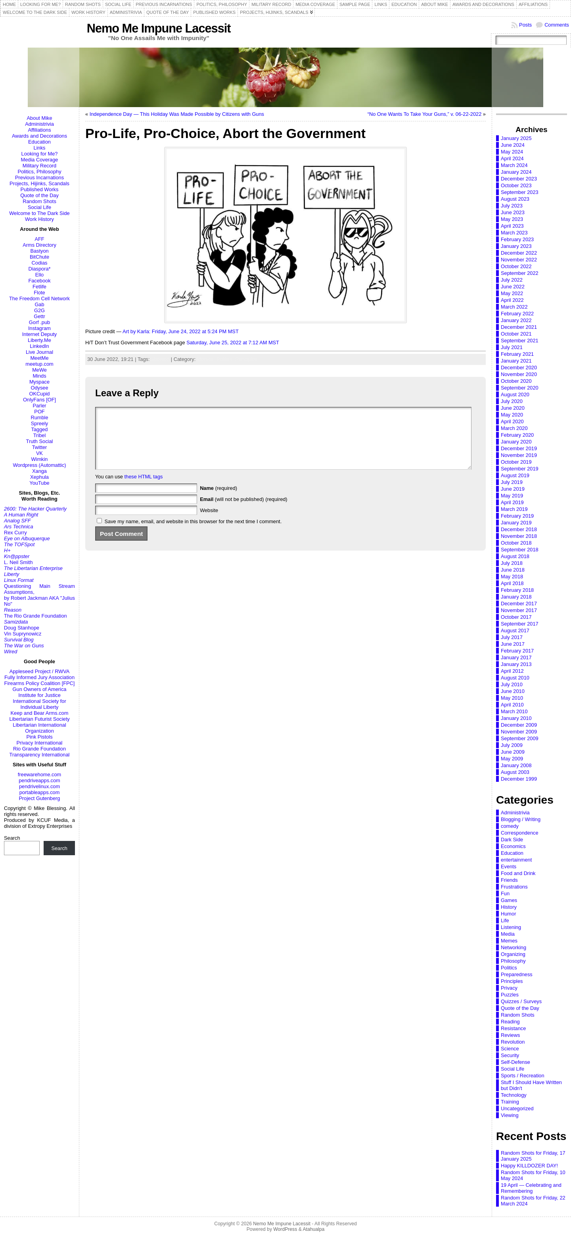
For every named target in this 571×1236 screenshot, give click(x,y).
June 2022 (513, 287)
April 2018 (512, 583)
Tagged (39, 429)
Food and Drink (518, 873)
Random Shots (39, 201)
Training (510, 1102)
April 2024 (512, 158)
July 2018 (512, 563)
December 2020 (519, 367)
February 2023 (517, 239)
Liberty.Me (39, 340)
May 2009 (512, 759)
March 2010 (514, 711)
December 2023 (519, 179)
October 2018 (516, 543)
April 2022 (512, 300)
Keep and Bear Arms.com (40, 713)
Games (509, 900)
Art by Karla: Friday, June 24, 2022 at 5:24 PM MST (181, 331)
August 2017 (515, 630)
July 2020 (512, 401)
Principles (246, 359)
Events (508, 866)
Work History (39, 219)
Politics (509, 968)
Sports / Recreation (522, 1076)
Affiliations (39, 130)
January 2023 (516, 246)
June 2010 (513, 691)
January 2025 (516, 138)
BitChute (39, 257)
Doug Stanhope (21, 628)
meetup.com (39, 364)
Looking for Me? (39, 154)
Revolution (513, 1042)
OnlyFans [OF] (39, 400)
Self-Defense (515, 1062)
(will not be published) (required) (243, 511)
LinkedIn (39, 346)
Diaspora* (39, 269)
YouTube (39, 483)
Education (39, 142)
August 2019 (515, 475)
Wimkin (39, 459)
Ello (39, 275)
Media (508, 934)
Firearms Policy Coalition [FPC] (39, 683)
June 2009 (513, 752)
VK (39, 453)
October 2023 (516, 185)
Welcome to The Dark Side (39, 213)
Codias (40, 263)
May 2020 (512, 415)
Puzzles (510, 995)
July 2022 (512, 280)
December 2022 (519, 253)
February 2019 (517, 516)
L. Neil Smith (18, 562)
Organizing (513, 954)
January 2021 (516, 361)
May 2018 (512, 577)
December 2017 (519, 603)
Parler (39, 406)
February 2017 (517, 651)
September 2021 (519, 341)
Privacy (509, 988)
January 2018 (516, 597)
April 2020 (512, 421)
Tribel (39, 435)
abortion (160, 359)
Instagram (39, 328)
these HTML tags (144, 488)
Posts (525, 25)
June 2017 (513, 644)
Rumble (39, 417)
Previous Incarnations (39, 177)
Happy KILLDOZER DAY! (529, 1166)
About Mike (39, 118)
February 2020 (517, 435)
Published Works (40, 189)
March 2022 (514, 307)
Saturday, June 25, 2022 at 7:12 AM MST (232, 342)
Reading (510, 1022)
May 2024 (512, 152)
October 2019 (516, 462)
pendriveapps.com (39, 780)
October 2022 (516, 266)
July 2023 (512, 206)
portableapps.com (39, 792)
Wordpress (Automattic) (39, 465)
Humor (508, 914)
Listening (511, 927)
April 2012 (512, 671)
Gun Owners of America (40, 689)
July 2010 (512, 684)
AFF (39, 239)
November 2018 (519, 536)
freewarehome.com (39, 774)
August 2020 (515, 394)
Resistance (513, 1028)
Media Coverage (39, 160)
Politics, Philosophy (39, 172)
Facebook (39, 281)
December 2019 (519, 448)
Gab (39, 304)
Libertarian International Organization (39, 728)
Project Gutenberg (39, 798)
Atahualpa (313, 1229)
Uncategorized (517, 1108)
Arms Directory (39, 245)
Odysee (39, 388)
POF (39, 412)
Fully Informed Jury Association (39, 677)
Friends (509, 880)
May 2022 (512, 293)
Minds (39, 376)
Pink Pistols (39, 737)
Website (209, 522)
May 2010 (512, 698)
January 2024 (516, 172)
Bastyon (39, 251)
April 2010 (512, 705)
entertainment (516, 860)
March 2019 (514, 509)
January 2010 (516, 718)
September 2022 (519, 273)
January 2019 (516, 523)
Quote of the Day (39, 195)
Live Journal (39, 352)
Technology (514, 1095)
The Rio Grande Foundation (35, 616)
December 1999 (519, 779)
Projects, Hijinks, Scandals (39, 183)
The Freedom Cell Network (39, 298)
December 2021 (519, 327)
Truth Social (39, 441)
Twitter (39, 447)
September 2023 (519, 192)
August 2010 (515, 678)
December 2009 (519, 725)
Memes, (207, 359)
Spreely (39, 423)
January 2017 (516, 657)
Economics (513, 846)
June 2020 (513, 408)
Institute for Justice (39, 695)
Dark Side (512, 840)
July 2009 (512, 745)
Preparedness (517, 974)
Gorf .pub (39, 322)
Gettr (39, 316)
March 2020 (514, 428)
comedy (510, 826)
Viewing (510, 1115)
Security (510, 1055)
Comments (556, 25)
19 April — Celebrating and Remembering (531, 1188)
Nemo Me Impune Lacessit (159, 28)
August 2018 (515, 556)
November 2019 (519, 455)
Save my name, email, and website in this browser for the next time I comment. (193, 533)
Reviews (510, 1035)
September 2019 (519, 469)
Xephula (39, 477)
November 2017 (519, 610)
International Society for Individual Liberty (39, 704)
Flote (39, 293)
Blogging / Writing (520, 819)
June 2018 (513, 570)
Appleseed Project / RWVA (40, 671)
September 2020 (519, 388)
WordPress (285, 1229)
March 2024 (514, 165)
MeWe (39, 370)
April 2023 (512, 226)
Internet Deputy (39, 334)
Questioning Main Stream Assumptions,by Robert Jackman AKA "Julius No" (39, 595)
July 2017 (512, 637)
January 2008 (516, 765)
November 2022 (519, 260)
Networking (513, 947)
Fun (505, 893)
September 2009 (519, 738)
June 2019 (513, 489)
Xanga (39, 471)
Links (40, 148)
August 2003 (515, 772)
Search (12, 838)
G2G (39, 310)
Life (505, 920)
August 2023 (515, 199)
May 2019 (512, 496)
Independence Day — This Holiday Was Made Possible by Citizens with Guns (177, 114)
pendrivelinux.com (39, 786)
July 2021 (512, 347)
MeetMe (39, 358)
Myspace (39, 382)
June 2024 (513, 145)
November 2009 (519, 732)
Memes (509, 941)
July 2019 (512, 482)
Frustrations (514, 887)
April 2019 (512, 502)
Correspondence (519, 833)
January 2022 (516, 320)
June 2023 (513, 212)
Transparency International (40, 755)
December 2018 (519, 529)
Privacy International (40, 743)
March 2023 (514, 233)
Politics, (226, 359)
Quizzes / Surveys (521, 1001)
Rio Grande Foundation (39, 749)
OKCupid (39, 394)
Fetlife (39, 287)
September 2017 (519, 624)
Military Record (39, 166)
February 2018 (517, 590)
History (509, 907)
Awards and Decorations (39, 136)
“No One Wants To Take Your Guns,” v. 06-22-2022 (425, 114)
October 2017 (516, 617)
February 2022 (517, 314)
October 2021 (516, 334)
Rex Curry (15, 532)
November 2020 (519, 374)
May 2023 (512, 219)
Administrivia (39, 124)
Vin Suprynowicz (22, 634)
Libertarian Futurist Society (39, 719)
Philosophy (513, 961)
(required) (218, 500)
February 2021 (517, 354)
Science (510, 1049)
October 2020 (516, 381)
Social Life (39, 207)
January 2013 (516, 664)
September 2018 (519, 550)
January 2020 (516, 442)
